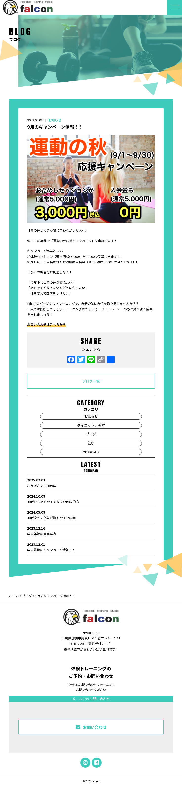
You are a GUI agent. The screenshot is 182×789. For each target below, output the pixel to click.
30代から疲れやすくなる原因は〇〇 (91, 499)
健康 (91, 442)
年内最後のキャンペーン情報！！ (91, 547)
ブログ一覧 (91, 381)
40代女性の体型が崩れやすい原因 (91, 515)
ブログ (91, 434)
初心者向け (91, 451)
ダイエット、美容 (91, 425)
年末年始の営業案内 (91, 531)
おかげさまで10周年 (91, 482)
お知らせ (54, 120)
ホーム (14, 595)
